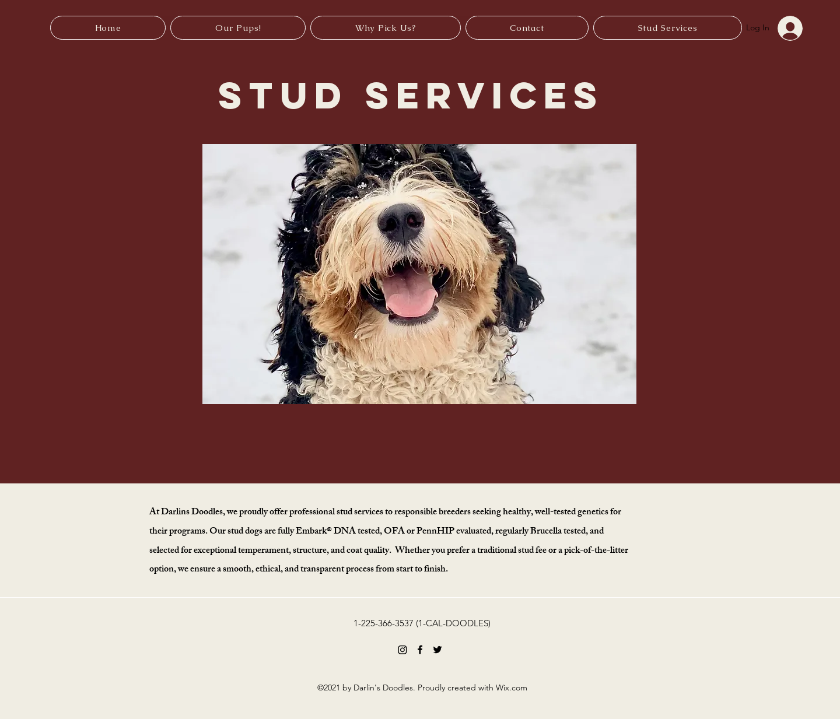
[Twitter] (437, 649)
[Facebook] (420, 649)
